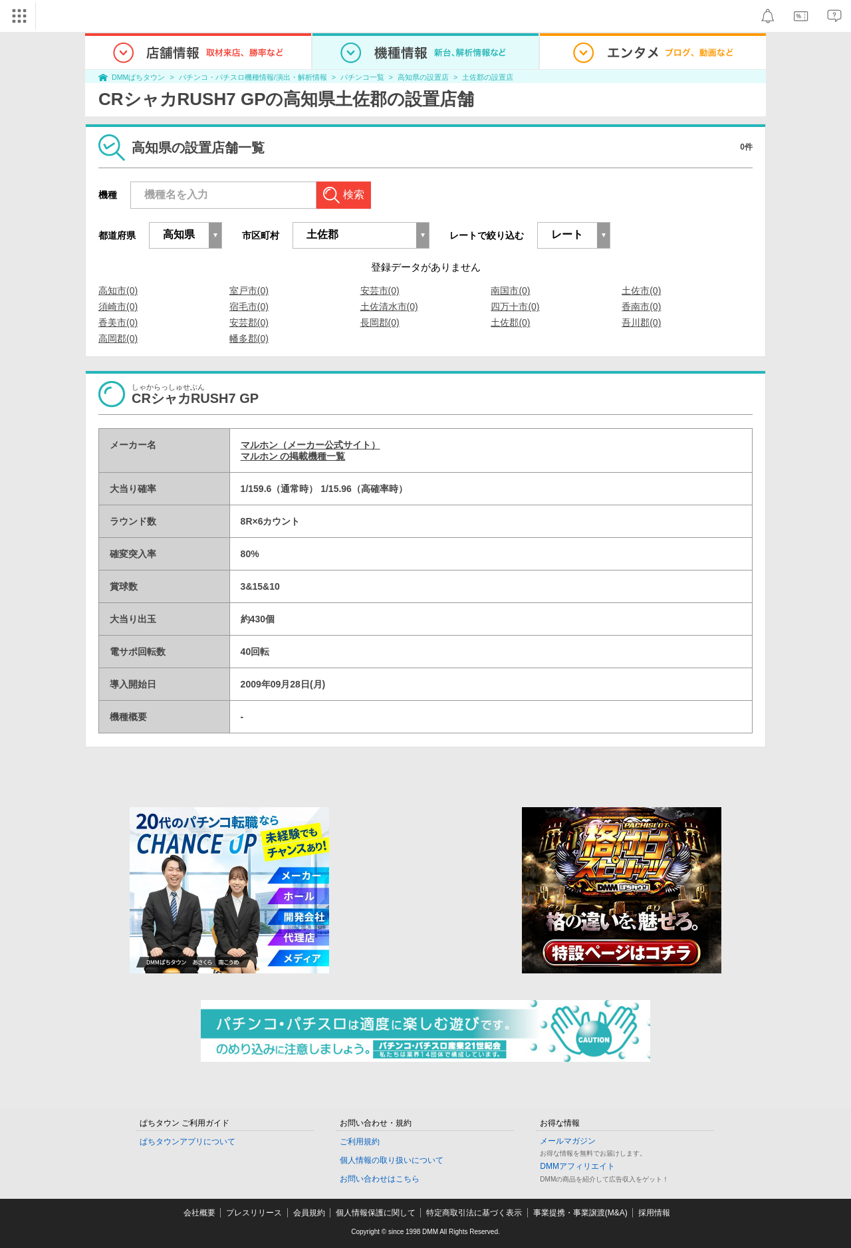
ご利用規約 (360, 1141)
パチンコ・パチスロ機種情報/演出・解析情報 (253, 77)
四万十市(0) (515, 306)
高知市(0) (118, 290)
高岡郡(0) (118, 338)
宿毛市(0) (249, 306)
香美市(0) (118, 322)
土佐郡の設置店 (487, 77)
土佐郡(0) (510, 322)
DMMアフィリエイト (577, 1166)
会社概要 (199, 1212)
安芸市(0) (380, 290)
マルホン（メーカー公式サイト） (310, 444)
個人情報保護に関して (376, 1212)
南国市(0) (510, 290)
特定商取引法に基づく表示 (474, 1212)
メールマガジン (568, 1141)
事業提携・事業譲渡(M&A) (580, 1212)
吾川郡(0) (641, 322)
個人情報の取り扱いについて (391, 1160)
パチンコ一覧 (362, 77)
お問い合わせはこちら (380, 1179)
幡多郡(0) (249, 338)
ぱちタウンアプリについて (187, 1141)
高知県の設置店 (423, 77)
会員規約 (309, 1212)
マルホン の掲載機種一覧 (293, 456)
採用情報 (654, 1212)
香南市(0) (641, 306)
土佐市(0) (641, 290)
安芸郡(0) (249, 322)
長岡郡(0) (380, 322)
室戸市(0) (249, 290)
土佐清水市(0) (389, 306)
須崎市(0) (118, 306)
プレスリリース (254, 1212)
